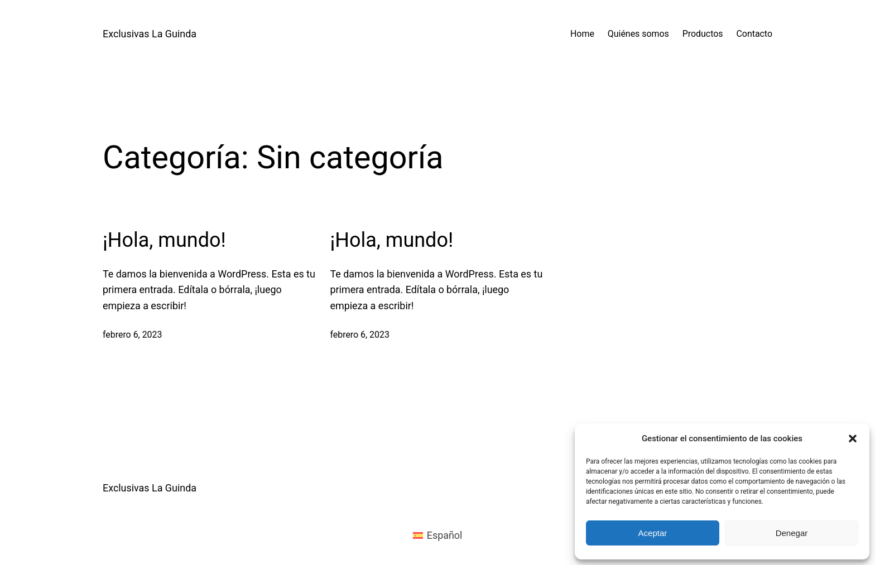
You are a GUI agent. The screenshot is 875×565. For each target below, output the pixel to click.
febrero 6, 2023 (132, 334)
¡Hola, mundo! (164, 240)
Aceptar (652, 533)
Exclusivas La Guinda (149, 34)
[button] (852, 438)
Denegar (792, 533)
